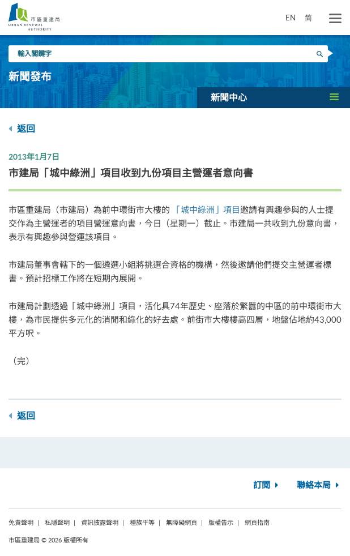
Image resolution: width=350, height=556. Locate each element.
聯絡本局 (319, 485)
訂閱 (267, 485)
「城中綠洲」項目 (206, 209)
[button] (273, 97)
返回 (21, 129)
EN (290, 17)
